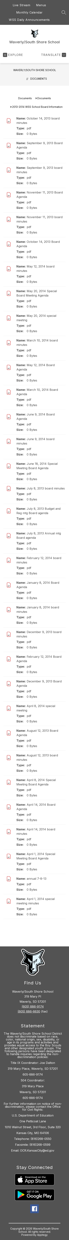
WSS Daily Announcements (29, 20)
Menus (41, 5)
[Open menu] (13, 55)
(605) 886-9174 (33, 1006)
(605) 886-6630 (29, 1011)
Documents (38, 78)
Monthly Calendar (29, 12)
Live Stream (21, 5)
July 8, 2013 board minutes (46, 488)
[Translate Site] (53, 55)
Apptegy (42, 1234)
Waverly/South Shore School (34, 70)
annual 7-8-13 (36, 878)
